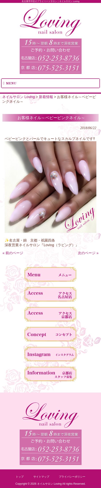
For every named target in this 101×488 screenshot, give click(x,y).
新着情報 (46, 97)
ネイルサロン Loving (18, 97)
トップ (20, 476)
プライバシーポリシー (72, 476)
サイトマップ (41, 476)
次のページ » (88, 253)
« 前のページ (12, 253)
